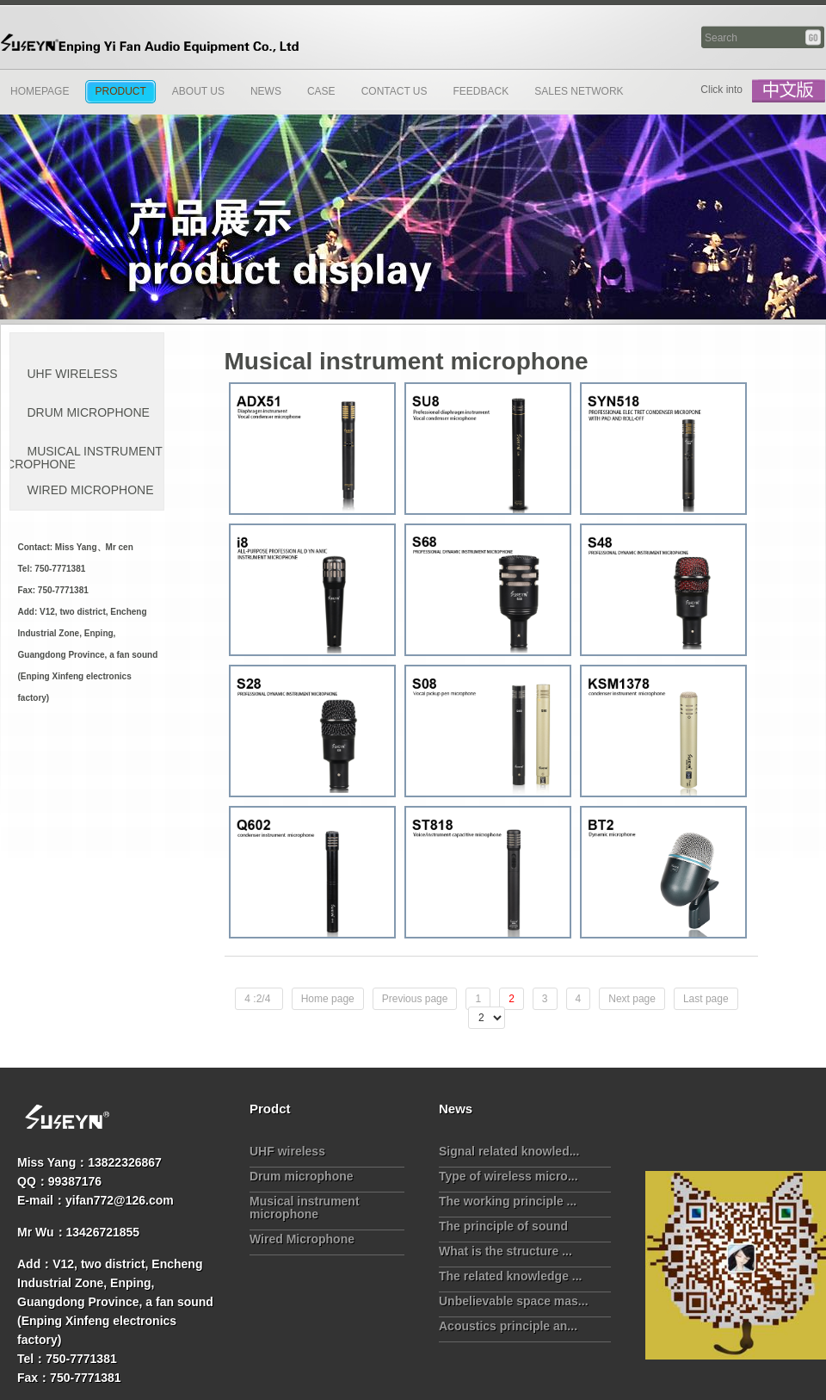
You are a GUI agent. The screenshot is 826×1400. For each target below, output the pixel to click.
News (265, 91)
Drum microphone (302, 1176)
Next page (632, 999)
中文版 (788, 91)
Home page (327, 999)
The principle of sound (503, 1226)
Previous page (415, 999)
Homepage (39, 91)
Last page (706, 999)
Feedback (481, 91)
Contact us (394, 91)
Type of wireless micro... (508, 1176)
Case (321, 91)
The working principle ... (507, 1201)
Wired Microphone (302, 1239)
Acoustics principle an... (508, 1326)
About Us (198, 91)
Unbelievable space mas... (514, 1301)
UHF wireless (287, 1151)
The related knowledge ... (510, 1276)
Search (814, 37)
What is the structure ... (505, 1251)
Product (120, 91)
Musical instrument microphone (305, 1207)
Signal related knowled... (509, 1151)
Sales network (578, 91)
